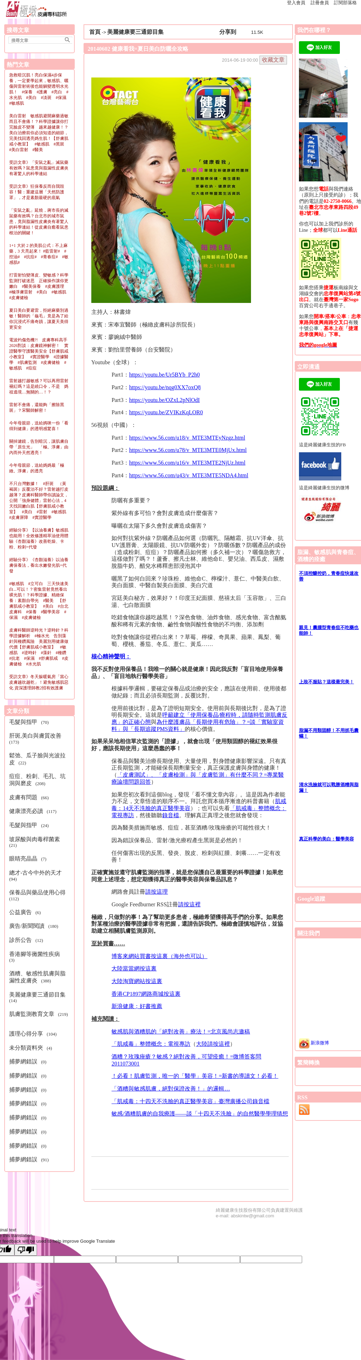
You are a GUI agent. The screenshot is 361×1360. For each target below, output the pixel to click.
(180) (35, 926)
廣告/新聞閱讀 (27, 926)
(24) (30, 825)
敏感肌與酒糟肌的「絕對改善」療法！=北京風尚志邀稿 (180, 1032)
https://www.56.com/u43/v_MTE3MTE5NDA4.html (188, 475)
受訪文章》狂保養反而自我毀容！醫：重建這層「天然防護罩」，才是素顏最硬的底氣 (36, 192)
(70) (30, 722)
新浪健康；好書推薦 (136, 1006)
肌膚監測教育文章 (32, 1014)
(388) (37, 976)
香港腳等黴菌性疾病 (35, 954)
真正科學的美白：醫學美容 (326, 839)
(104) (34, 1034)
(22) (37, 758)
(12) (27, 940)
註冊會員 (320, 2)
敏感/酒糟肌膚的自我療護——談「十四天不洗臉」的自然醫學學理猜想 (199, 1114)
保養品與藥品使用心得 (38, 892)
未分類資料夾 (26, 1048)
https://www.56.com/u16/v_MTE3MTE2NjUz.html (187, 463)
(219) (38, 1017)
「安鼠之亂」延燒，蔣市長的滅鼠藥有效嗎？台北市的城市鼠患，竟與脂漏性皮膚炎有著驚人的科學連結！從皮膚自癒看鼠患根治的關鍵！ (38, 221)
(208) (37, 779)
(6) (26, 912)
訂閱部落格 (345, 2)
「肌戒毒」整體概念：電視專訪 (150, 1044)
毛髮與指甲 (24, 722)
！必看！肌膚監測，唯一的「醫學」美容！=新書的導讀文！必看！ (194, 1076)
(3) (35, 957)
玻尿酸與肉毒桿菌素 (35, 839)
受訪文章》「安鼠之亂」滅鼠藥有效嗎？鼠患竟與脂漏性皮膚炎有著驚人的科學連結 (38, 168)
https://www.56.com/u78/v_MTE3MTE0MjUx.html (188, 450)
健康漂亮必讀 (26, 811)
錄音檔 (170, 815)
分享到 (227, 32)
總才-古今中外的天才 (36, 873)
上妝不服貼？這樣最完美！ (326, 681)
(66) (30, 797)
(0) (29, 1061)
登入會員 (296, 2)
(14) (38, 998)
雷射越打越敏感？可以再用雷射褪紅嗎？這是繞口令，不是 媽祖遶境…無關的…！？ (38, 386)
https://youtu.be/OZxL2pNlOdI (164, 400)
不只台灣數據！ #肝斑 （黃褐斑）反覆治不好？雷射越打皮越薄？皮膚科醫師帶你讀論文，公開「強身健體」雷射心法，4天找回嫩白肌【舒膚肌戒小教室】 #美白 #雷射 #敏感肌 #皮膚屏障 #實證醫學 (40, 500)
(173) (36, 739)
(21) (35, 842)
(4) (31, 1048)
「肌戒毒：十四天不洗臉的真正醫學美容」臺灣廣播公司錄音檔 (190, 1101)
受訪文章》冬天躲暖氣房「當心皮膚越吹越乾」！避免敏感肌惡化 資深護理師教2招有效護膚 (38, 682)
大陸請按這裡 (213, 1044)
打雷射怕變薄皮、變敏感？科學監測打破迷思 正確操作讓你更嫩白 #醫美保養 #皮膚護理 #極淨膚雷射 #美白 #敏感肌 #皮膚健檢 (40, 286)
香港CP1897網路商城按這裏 (145, 994)
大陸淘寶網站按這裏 (136, 981)
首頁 (94, 32)
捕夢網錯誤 (24, 1061)
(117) (34, 811)
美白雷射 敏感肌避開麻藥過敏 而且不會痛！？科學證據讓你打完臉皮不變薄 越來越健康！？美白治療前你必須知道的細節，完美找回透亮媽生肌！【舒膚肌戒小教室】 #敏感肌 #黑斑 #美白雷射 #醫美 (41, 132)
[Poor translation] (25, 1250)
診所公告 (21, 940)
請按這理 (156, 892)
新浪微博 (314, 1042)
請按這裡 (189, 904)
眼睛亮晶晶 (24, 859)
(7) (29, 859)
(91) (30, 1159)
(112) (38, 895)
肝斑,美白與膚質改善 (36, 736)
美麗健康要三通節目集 (38, 995)
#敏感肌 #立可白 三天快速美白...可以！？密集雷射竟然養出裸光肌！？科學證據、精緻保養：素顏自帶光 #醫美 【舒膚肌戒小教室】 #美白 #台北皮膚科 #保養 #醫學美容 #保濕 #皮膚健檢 (38, 600)
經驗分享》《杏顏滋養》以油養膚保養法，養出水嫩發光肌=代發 (38, 565)
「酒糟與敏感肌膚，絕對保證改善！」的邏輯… (170, 1089)
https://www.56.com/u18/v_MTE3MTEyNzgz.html (187, 438)
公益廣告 (21, 912)
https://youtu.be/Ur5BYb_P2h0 (164, 375)
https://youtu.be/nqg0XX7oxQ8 (165, 387)
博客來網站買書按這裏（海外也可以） (159, 956)
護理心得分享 (26, 1034)
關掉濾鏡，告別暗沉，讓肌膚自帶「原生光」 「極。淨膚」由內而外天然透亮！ (38, 447)
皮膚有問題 (24, 797)
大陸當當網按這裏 (134, 968)
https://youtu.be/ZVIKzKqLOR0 (166, 412)
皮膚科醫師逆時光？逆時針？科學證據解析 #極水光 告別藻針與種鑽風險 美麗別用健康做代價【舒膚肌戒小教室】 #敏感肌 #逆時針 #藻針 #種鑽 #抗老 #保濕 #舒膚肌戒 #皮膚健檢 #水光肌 (40, 647)
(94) (37, 876)
